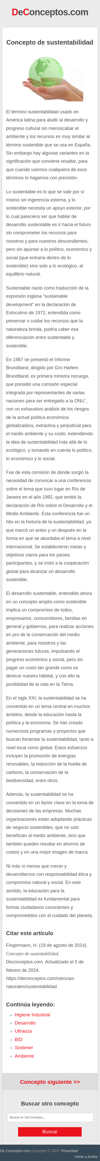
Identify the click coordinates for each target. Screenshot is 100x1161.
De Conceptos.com (15, 1151)
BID (18, 1039)
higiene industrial (32, 1014)
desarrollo (25, 1023)
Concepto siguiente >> (50, 1082)
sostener (24, 1047)
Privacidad (69, 1151)
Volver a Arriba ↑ (87, 1157)
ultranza (23, 1031)
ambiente (24, 1056)
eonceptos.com (50, 12)
